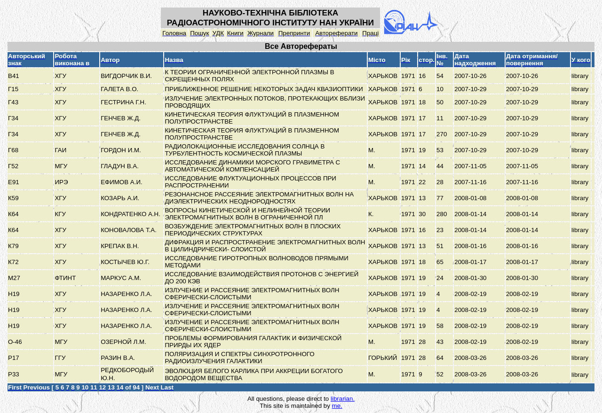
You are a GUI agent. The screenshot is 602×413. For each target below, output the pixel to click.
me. (337, 405)
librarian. (343, 398)
